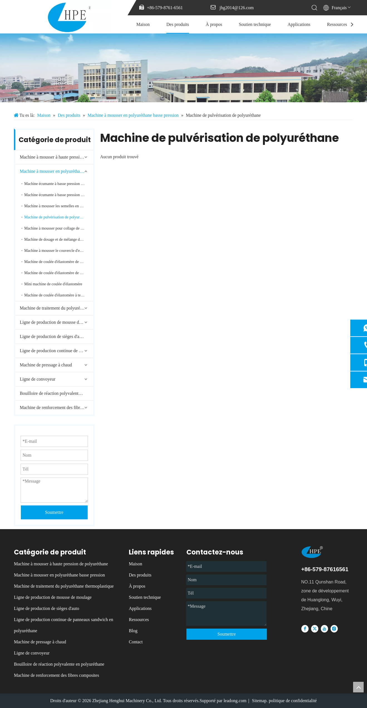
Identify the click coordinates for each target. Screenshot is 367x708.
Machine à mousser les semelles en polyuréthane (58, 206)
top (358, 687)
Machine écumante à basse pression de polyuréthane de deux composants (58, 184)
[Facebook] (305, 628)
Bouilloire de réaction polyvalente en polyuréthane (56, 393)
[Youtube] (324, 628)
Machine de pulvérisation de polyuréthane (57, 217)
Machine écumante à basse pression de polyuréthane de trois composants (58, 195)
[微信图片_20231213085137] (183, 67)
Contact (136, 641)
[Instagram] (334, 628)
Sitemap (259, 700)
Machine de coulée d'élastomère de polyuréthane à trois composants (58, 273)
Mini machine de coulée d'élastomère (53, 284)
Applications (299, 24)
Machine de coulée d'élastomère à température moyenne (58, 295)
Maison (143, 24)
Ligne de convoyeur (37, 379)
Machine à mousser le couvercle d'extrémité (58, 251)
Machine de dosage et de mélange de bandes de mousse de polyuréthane (58, 239)
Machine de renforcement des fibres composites (56, 407)
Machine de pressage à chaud (46, 364)
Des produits (177, 24)
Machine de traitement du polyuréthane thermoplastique (56, 308)
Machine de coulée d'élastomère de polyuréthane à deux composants (58, 262)
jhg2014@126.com (237, 7)
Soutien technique (255, 24)
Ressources (337, 24)
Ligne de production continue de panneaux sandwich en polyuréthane (56, 350)
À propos (214, 24)
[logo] (320, 552)
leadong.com (234, 700)
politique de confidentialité (293, 700)
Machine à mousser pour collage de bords (56, 228)
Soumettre (226, 634)
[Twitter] (314, 628)
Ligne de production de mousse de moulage (56, 322)
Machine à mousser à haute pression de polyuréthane (56, 157)
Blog (133, 630)
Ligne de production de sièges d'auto (52, 336)
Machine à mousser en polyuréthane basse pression (56, 171)
